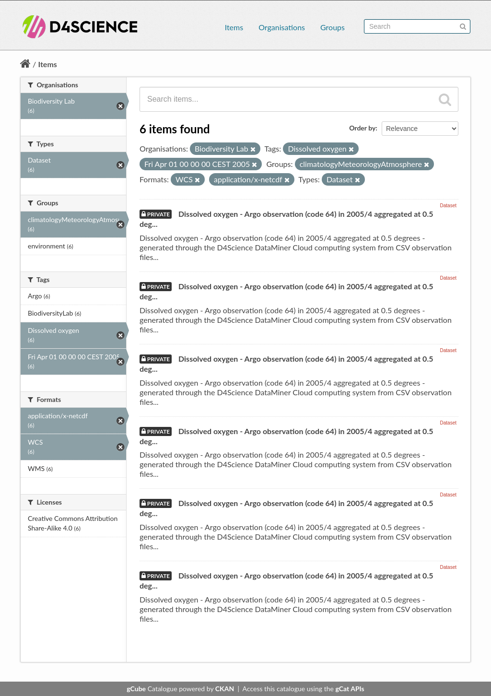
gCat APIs (349, 688)
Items (234, 27)
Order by (362, 128)
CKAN (224, 688)
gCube (136, 688)
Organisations (281, 27)
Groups (332, 27)
